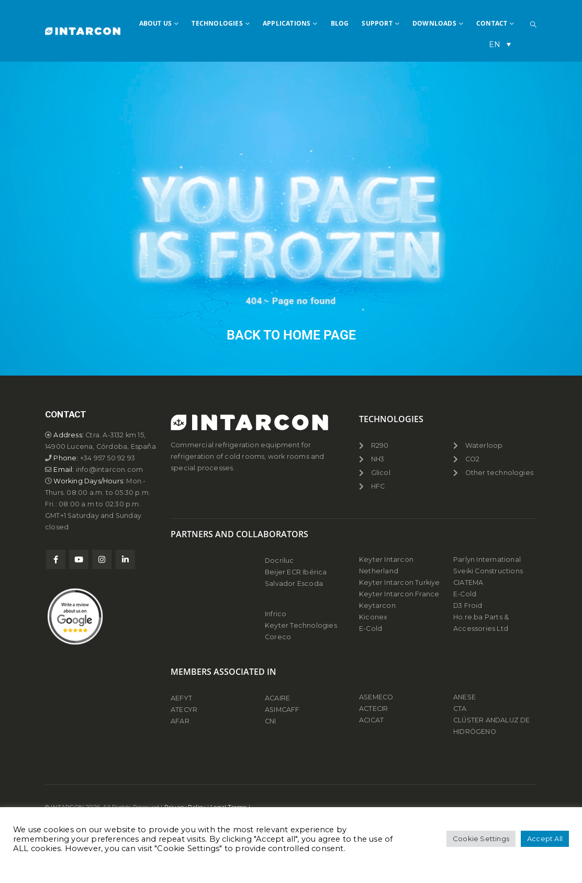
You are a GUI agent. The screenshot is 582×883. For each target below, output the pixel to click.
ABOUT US (155, 23)
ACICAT (371, 720)
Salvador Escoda (294, 583)
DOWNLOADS (434, 23)
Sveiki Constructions (488, 571)
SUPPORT (377, 23)
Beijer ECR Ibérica (296, 572)
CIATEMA (468, 582)
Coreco (278, 637)
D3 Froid (468, 605)
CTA (460, 708)
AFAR (181, 721)
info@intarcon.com (109, 469)
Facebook (55, 559)
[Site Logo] (82, 31)
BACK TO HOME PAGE (291, 335)
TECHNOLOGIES (217, 23)
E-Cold (370, 628)
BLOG (340, 23)
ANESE (464, 697)
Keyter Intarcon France (399, 594)
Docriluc (279, 560)
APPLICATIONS (286, 23)
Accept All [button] (545, 838)
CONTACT (491, 23)
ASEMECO (376, 697)
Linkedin (125, 559)
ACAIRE (277, 698)
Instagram (101, 559)
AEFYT (181, 698)
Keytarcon (377, 605)
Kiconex (373, 617)
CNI (270, 721)
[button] (533, 24)
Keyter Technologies (301, 625)
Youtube (78, 559)
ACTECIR (373, 708)
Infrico (275, 614)
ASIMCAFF (282, 710)
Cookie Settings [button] (481, 838)
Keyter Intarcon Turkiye (399, 582)
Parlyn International (487, 559)
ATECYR (184, 710)
